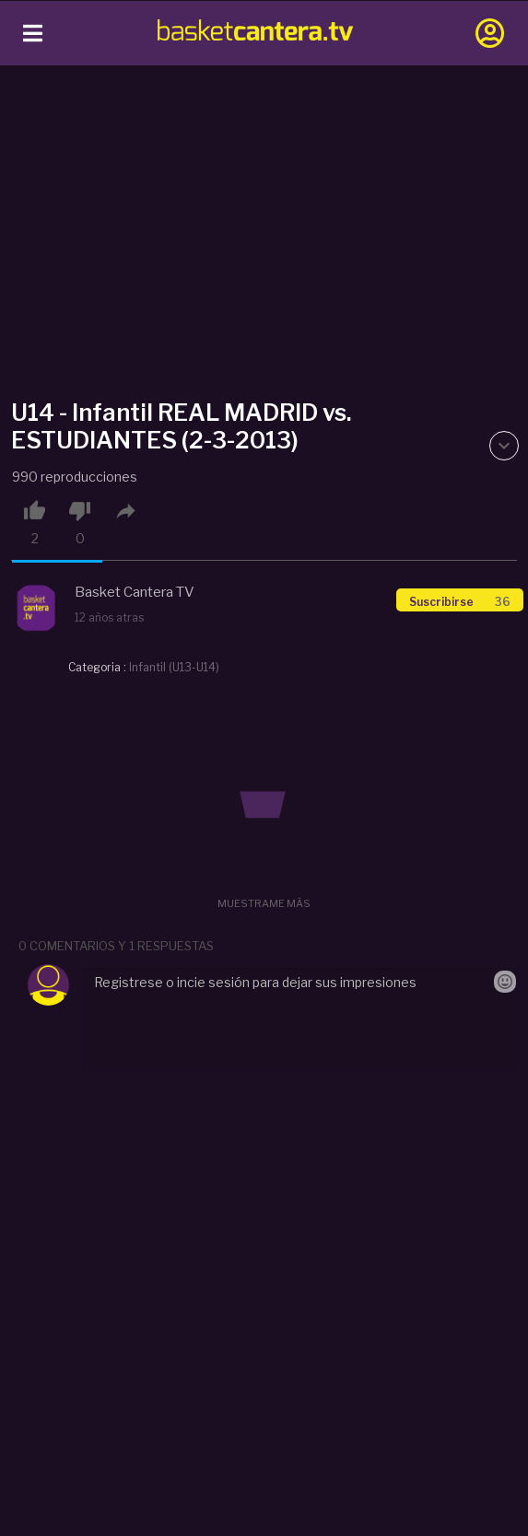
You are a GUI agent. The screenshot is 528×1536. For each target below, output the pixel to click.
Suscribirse (459, 602)
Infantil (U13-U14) (174, 667)
